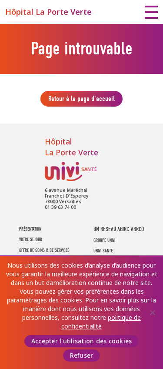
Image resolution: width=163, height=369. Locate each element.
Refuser (81, 355)
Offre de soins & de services (44, 250)
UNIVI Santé (71, 171)
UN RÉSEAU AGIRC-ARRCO (118, 229)
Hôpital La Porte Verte (48, 12)
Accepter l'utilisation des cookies (81, 341)
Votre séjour (30, 239)
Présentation (30, 229)
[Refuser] (152, 312)
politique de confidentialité (101, 322)
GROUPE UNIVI (104, 240)
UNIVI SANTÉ (103, 251)
